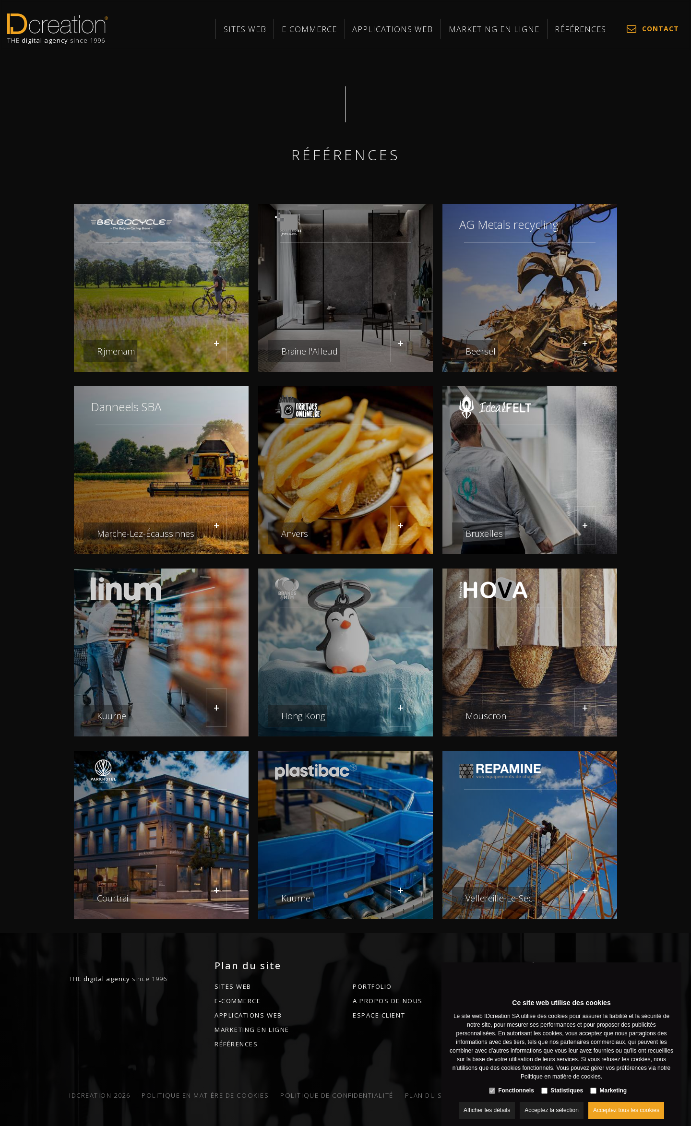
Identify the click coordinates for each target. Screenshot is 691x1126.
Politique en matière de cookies (561, 1067)
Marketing (613, 1081)
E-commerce (369, 29)
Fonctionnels (516, 1081)
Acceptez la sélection (551, 1100)
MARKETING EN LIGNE (517, 29)
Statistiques (566, 1081)
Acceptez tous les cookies (626, 1100)
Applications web (436, 29)
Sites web (316, 29)
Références (587, 29)
